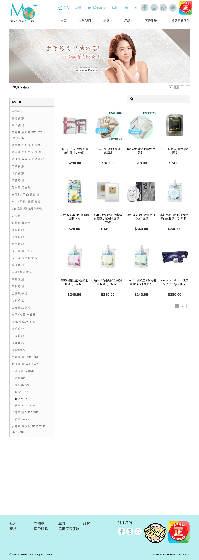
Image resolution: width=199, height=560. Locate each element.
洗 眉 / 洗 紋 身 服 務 (23, 314)
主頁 (64, 20)
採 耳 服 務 (18, 342)
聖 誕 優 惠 (18, 118)
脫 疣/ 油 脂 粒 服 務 (23, 321)
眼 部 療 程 (18, 236)
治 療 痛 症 (18, 300)
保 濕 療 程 (18, 215)
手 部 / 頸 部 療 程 (22, 272)
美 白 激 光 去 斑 (21, 187)
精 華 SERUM (22, 385)
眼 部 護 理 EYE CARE (25, 412)
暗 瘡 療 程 (18, 229)
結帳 (115, 7)
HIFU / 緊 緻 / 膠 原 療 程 (26, 201)
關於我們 (85, 20)
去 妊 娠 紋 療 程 (21, 307)
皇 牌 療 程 (18, 180)
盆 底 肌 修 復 (19, 293)
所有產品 (17, 111)
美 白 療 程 (18, 243)
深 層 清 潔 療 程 (21, 222)
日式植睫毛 (18, 349)
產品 (127, 20)
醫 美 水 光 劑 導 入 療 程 (26, 152)
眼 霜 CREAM (22, 419)
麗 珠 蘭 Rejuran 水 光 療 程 (28, 159)
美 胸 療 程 (18, 286)
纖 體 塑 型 (18, 279)
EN (136, 7)
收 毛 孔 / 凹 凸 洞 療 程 (25, 194)
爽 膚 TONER (22, 378)
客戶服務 (151, 20)
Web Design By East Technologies (171, 554)
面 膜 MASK (21, 398)
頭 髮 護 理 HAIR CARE (25, 356)
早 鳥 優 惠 (18, 166)
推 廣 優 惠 (18, 173)
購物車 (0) (97, 7)
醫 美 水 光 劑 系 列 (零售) (27, 145)
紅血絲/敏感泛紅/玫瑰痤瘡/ (27, 208)
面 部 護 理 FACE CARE (26, 364)
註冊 (78, 7)
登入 (66, 7)
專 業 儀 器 (18, 125)
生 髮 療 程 (18, 335)
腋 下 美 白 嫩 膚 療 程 (24, 258)
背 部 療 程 (18, 265)
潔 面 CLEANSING (24, 371)
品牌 (106, 20)
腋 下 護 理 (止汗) (22, 251)
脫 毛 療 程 (18, 328)
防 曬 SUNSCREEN (25, 405)
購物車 (39, 523)
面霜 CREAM (21, 391)
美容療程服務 (181, 20)
